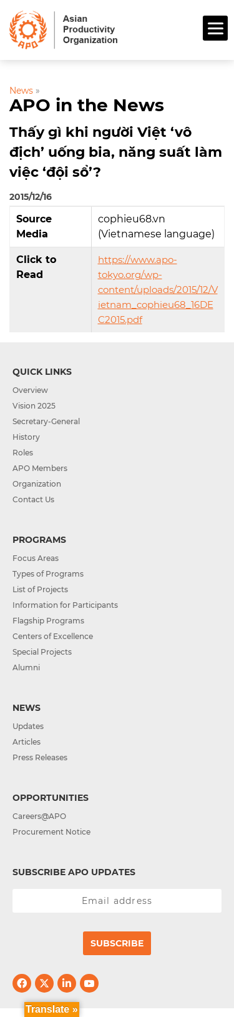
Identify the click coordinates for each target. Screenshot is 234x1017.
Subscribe (117, 943)
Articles (26, 742)
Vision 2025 (34, 405)
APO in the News (86, 105)
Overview (30, 390)
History (26, 437)
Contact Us (33, 499)
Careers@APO (39, 816)
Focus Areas (35, 558)
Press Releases (39, 757)
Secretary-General (46, 421)
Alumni (26, 667)
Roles (22, 452)
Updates (28, 726)
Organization (36, 484)
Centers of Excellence (52, 636)
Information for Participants (65, 605)
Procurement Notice (51, 831)
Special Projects (42, 652)
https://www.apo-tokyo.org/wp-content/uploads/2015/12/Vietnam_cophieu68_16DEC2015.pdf (158, 289)
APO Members (39, 468)
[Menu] (215, 28)
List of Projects (40, 589)
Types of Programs (48, 573)
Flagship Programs (48, 620)
